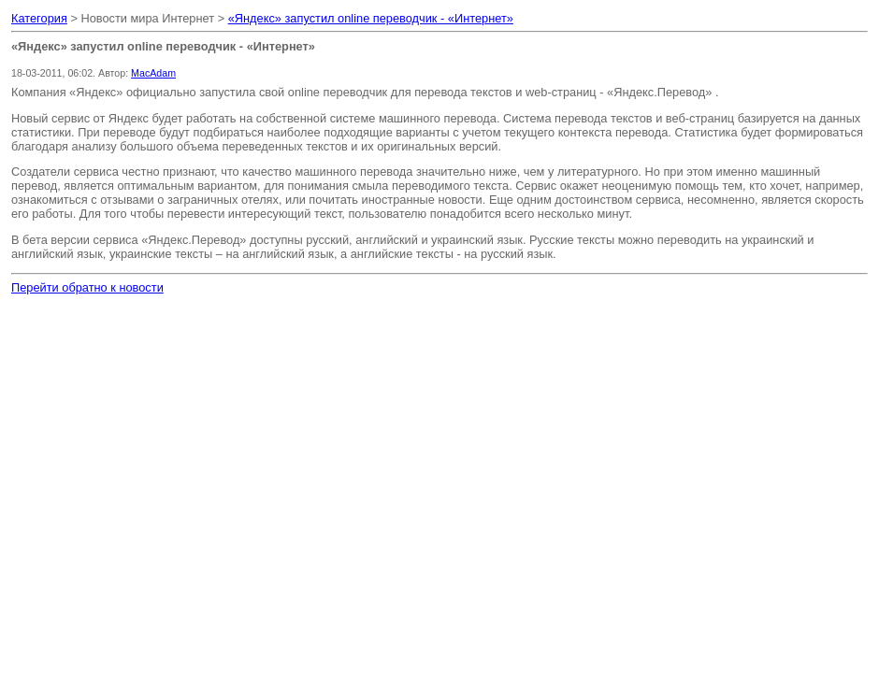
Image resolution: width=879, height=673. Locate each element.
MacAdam (153, 73)
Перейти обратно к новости (87, 287)
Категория (39, 18)
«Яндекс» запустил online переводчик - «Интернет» (370, 18)
